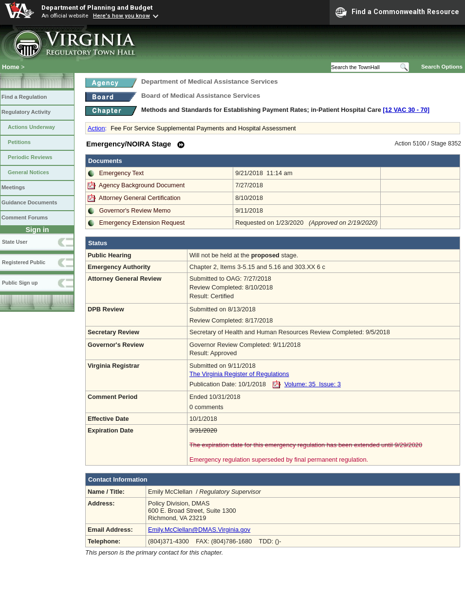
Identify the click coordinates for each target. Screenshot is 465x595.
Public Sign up (19, 283)
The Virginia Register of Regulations (239, 374)
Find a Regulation (24, 97)
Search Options (442, 67)
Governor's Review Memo (135, 210)
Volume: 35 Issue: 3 (312, 384)
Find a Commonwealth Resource (397, 12)
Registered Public (23, 262)
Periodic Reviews (30, 157)
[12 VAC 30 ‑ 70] (406, 109)
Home (10, 67)
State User (14, 242)
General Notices (28, 172)
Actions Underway (31, 127)
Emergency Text (121, 173)
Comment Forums (24, 217)
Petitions (19, 142)
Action (96, 128)
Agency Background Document (142, 185)
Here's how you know (121, 15)
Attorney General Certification (140, 197)
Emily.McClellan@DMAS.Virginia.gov (199, 529)
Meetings (13, 187)
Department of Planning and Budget (96, 7)
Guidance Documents (29, 202)
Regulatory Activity (26, 112)
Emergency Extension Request (142, 222)
